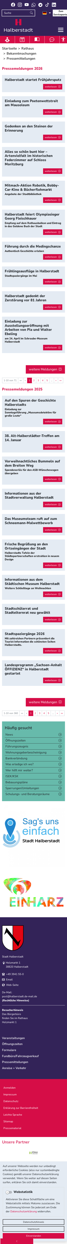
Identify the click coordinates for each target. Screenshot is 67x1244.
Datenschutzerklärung (23, 1211)
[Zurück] (16, 1241)
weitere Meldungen (43, 369)
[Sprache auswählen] (46, 13)
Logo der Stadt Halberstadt (18, 25)
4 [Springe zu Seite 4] (42, 380)
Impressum (34, 1229)
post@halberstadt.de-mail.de (19, 996)
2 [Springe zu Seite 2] (34, 380)
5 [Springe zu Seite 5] (47, 380)
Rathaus (27, 48)
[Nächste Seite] (56, 380)
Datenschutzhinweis (33, 1222)
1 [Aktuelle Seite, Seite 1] (29, 380)
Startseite (9, 48)
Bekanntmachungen (21, 53)
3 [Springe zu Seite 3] (38, 380)
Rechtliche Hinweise (15, 1000)
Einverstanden (33, 1235)
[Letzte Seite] (60, 380)
